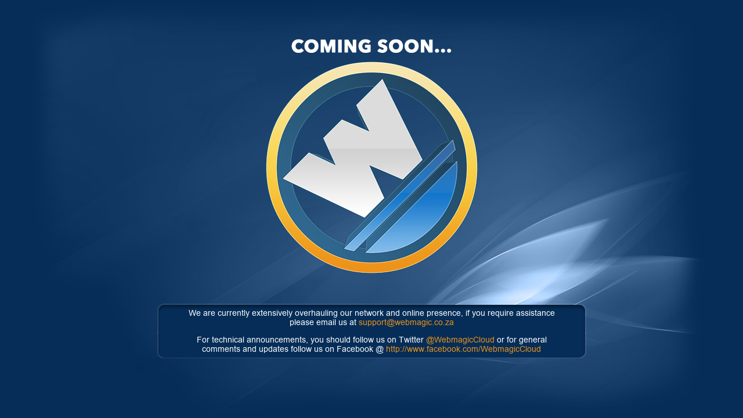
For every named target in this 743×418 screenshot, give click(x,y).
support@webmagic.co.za (406, 322)
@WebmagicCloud (460, 339)
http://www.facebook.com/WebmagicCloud (463, 349)
